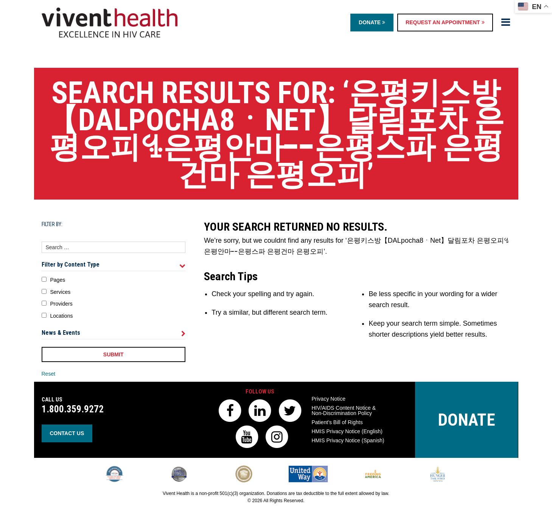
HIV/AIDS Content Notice (344, 410)
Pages (57, 280)
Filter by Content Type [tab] (113, 264)
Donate (372, 22)
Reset (49, 374)
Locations (61, 316)
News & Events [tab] (113, 333)
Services (60, 292)
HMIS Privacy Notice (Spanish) (348, 440)
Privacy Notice (328, 399)
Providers (61, 304)
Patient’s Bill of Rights (337, 422)
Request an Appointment (445, 22)
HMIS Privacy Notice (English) (347, 431)
